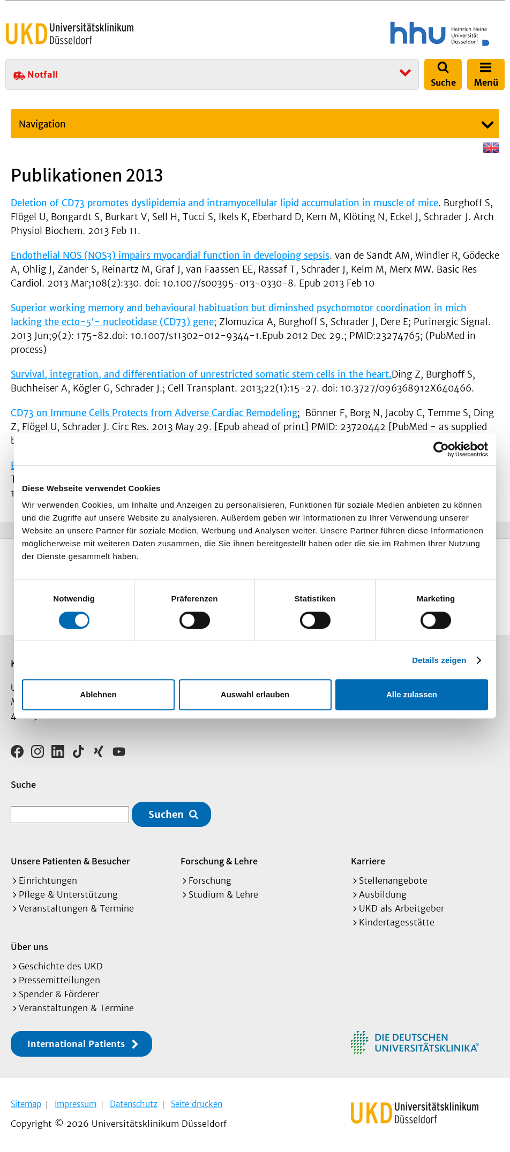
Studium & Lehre (223, 894)
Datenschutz (134, 1104)
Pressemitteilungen (59, 980)
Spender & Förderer (59, 994)
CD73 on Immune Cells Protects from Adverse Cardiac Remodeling (154, 413)
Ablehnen (98, 694)
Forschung (210, 880)
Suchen (166, 814)
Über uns (29, 946)
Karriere (368, 861)
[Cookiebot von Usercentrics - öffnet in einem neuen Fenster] (441, 449)
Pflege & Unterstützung (68, 894)
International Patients (76, 1043)
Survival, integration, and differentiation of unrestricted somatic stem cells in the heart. (201, 374)
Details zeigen (439, 660)
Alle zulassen (411, 694)
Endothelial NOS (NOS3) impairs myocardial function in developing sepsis (170, 255)
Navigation (42, 124)
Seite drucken (196, 1104)
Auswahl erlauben (255, 694)
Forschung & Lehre (219, 861)
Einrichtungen (48, 880)
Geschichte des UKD (61, 966)
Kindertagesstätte (396, 922)
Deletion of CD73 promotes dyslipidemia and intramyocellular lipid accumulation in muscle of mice (224, 203)
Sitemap (26, 1104)
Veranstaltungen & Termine (76, 908)
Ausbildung (383, 894)
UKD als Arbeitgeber (401, 908)
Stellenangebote (393, 880)
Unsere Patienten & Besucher (70, 861)
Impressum (75, 1104)
